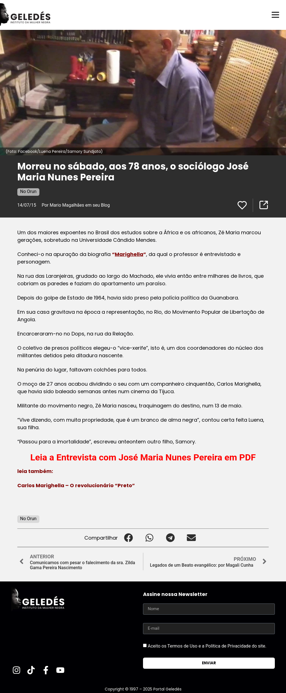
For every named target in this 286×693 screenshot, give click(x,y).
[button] (128, 538)
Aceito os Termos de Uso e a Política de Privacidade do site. (207, 646)
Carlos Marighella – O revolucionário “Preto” (76, 485)
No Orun (28, 191)
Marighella (129, 254)
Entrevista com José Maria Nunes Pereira (139, 457)
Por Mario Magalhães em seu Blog (76, 205)
